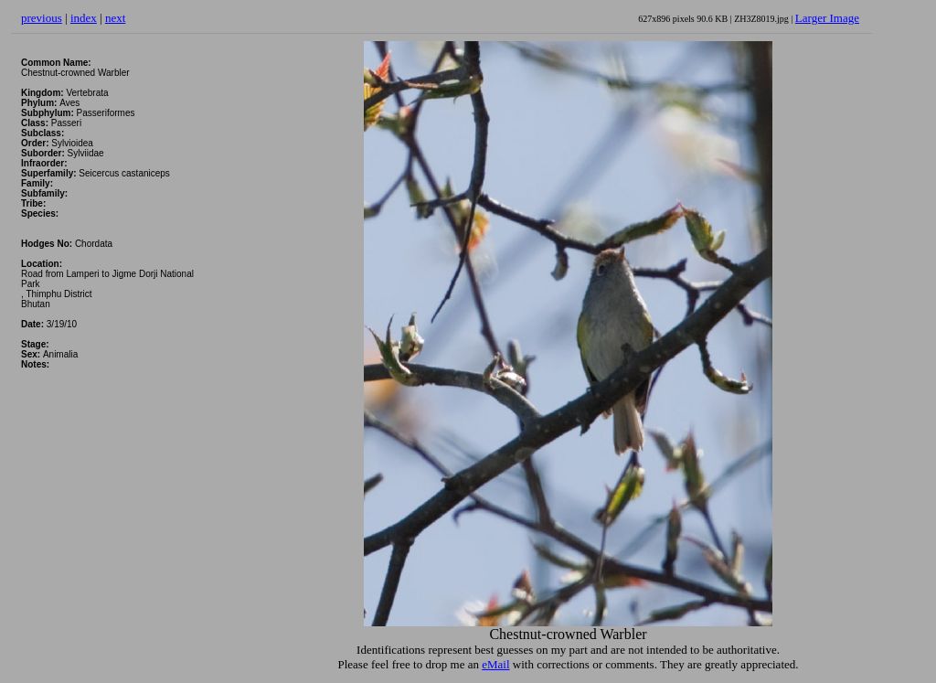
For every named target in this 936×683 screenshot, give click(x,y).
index (83, 18)
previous (41, 18)
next (115, 18)
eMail (495, 664)
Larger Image (827, 18)
